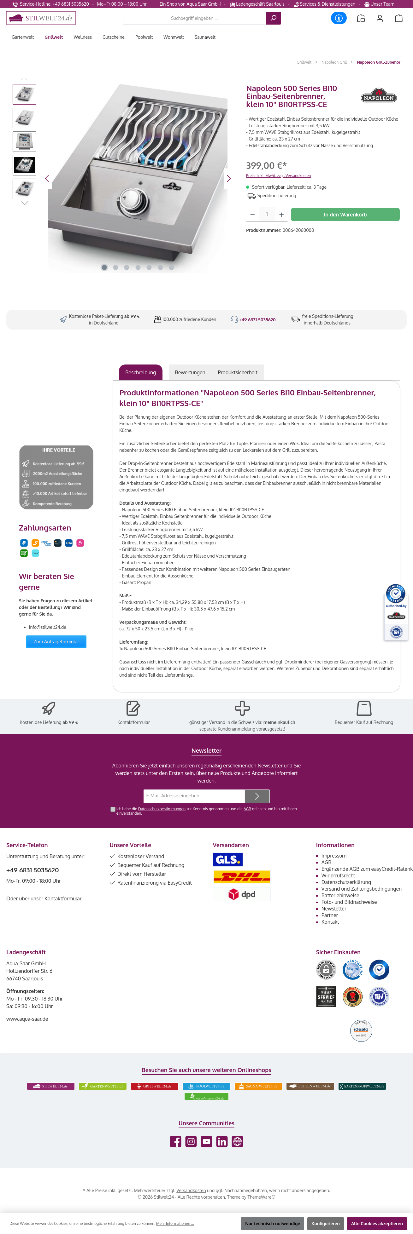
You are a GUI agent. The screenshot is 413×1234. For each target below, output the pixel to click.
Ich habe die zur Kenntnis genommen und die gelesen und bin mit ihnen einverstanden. (206, 811)
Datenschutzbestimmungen (162, 808)
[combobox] (194, 18)
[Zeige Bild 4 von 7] (137, 267)
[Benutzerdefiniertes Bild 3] (379, 970)
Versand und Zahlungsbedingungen (362, 889)
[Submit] (257, 796)
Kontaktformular (133, 722)
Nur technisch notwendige (272, 1223)
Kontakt (330, 922)
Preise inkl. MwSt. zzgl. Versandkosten (278, 175)
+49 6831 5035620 (257, 319)
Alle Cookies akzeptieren (377, 1223)
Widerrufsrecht (338, 875)
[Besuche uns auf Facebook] (175, 1141)
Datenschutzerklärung (346, 882)
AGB (247, 808)
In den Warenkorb (345, 214)
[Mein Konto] (380, 18)
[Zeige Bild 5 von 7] (149, 267)
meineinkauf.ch (279, 722)
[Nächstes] (228, 178)
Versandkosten (191, 1190)
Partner (330, 915)
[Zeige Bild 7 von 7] (171, 267)
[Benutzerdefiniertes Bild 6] (379, 997)
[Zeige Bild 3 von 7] (126, 267)
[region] (123, 178)
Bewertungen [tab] (190, 372)
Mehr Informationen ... (175, 1223)
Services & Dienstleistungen (324, 4)
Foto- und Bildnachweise (349, 902)
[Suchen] (273, 18)
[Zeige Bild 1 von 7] (104, 267)
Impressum (334, 855)
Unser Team (379, 4)
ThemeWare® (261, 1197)
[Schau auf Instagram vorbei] (191, 1141)
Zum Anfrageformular (56, 642)
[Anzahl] (267, 214)
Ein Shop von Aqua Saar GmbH (190, 4)
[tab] (140, 372)
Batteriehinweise (340, 895)
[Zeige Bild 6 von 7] (160, 267)
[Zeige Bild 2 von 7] (115, 267)
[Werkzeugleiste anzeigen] (339, 18)
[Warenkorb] (399, 18)
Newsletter (334, 908)
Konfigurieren (325, 1223)
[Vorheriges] (47, 178)
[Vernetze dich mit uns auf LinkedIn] (222, 1141)
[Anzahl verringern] (252, 214)
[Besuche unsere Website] (237, 1141)
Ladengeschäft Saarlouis (257, 4)
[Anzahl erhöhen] (281, 214)
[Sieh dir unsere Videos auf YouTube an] (206, 1141)
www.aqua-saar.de (27, 1019)
